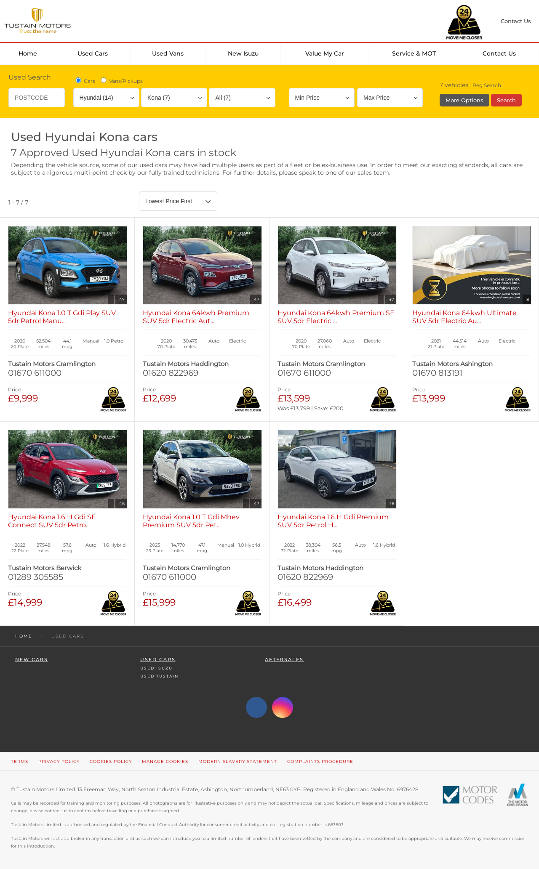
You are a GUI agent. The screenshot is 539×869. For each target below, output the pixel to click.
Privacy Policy (59, 761)
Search (506, 100)
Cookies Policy (111, 761)
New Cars (31, 659)
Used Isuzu (156, 668)
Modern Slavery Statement (237, 761)
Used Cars (92, 53)
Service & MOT (414, 53)
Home (28, 53)
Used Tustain (159, 676)
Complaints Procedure (320, 761)
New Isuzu (243, 53)
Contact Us (499, 53)
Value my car (324, 53)
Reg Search (486, 85)
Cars (84, 80)
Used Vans (168, 53)
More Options (464, 100)
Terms (19, 761)
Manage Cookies (165, 761)
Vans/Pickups (121, 80)
